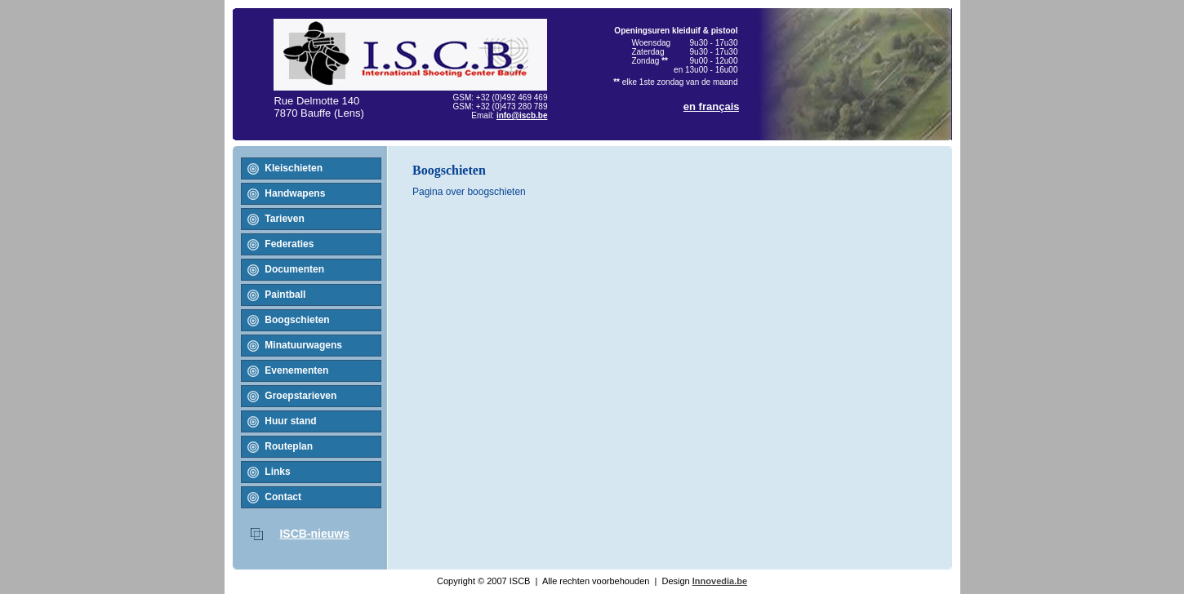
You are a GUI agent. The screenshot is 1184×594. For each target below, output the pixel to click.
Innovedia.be (719, 581)
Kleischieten (294, 168)
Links (277, 471)
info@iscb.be (522, 115)
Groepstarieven (300, 395)
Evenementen (296, 370)
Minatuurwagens (303, 345)
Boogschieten (297, 320)
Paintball (285, 294)
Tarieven (284, 218)
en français (711, 106)
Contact (283, 497)
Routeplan (289, 446)
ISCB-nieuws (314, 533)
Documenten (294, 269)
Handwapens (295, 193)
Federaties (289, 244)
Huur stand (290, 421)
